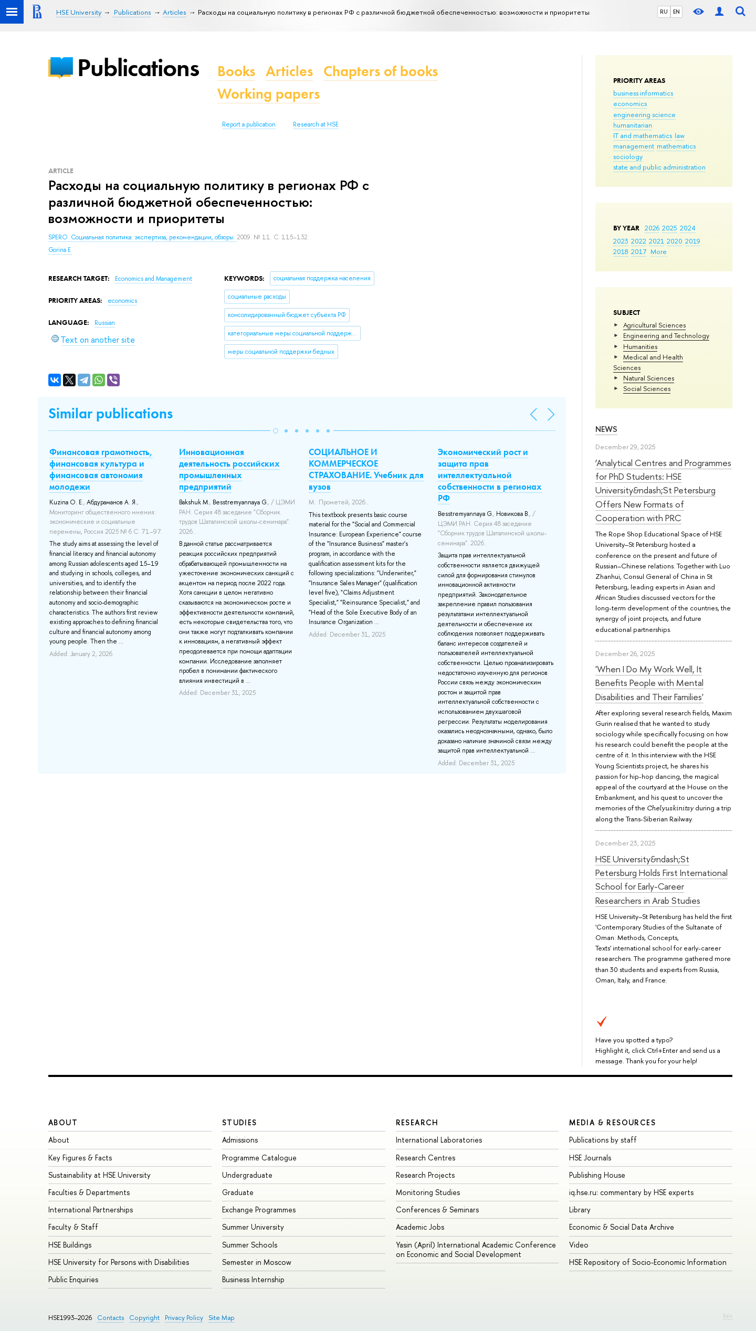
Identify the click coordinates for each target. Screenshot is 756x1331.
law (680, 135)
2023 (620, 241)
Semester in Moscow (256, 1262)
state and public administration (659, 167)
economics (630, 103)
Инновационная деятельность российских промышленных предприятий (229, 469)
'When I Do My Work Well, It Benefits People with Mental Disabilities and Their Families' (649, 683)
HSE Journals (590, 1158)
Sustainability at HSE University (99, 1175)
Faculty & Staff (73, 1227)
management (633, 146)
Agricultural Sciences (654, 325)
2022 (638, 241)
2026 (652, 228)
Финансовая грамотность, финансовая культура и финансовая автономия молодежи (101, 469)
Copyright (144, 1317)
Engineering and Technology (666, 335)
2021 (656, 241)
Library (580, 1209)
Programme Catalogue (259, 1158)
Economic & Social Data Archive (621, 1227)
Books (236, 71)
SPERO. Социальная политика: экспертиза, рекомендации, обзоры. (142, 237)
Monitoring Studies (428, 1192)
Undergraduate (247, 1175)
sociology (628, 156)
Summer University (253, 1227)
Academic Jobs (420, 1227)
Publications (138, 67)
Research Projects (425, 1175)
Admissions (240, 1140)
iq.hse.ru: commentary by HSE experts (631, 1192)
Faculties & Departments (89, 1192)
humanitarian (632, 125)
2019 (692, 241)
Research (417, 1122)
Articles (289, 71)
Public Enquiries (73, 1279)
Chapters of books (380, 71)
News (606, 429)
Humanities (640, 346)
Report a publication (249, 124)
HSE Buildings (69, 1245)
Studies (239, 1122)
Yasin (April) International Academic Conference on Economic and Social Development (476, 1249)
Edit (727, 1315)
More (658, 251)
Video (579, 1245)
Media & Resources (612, 1122)
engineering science (644, 114)
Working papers (268, 93)
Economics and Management (153, 278)
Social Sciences (646, 388)
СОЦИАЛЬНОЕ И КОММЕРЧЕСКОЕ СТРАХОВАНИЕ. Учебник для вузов (366, 469)
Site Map (221, 1317)
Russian (104, 323)
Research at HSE (316, 124)
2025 (669, 228)
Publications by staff (603, 1140)
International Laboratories (439, 1140)
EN (676, 11)
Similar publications (110, 413)
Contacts (110, 1317)
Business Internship (253, 1279)
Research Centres (425, 1158)
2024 (688, 228)
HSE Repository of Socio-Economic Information (648, 1262)
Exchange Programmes (259, 1209)
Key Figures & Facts (80, 1158)
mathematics (676, 146)
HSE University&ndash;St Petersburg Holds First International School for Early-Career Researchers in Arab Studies (661, 879)
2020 (674, 241)
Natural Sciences (648, 378)
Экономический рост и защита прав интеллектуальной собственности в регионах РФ (490, 475)
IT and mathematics (642, 135)
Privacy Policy (184, 1317)
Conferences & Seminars (437, 1209)
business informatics (643, 93)
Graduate (238, 1192)
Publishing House (597, 1175)
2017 (638, 251)
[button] (275, 431)
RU (664, 11)
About (63, 1122)
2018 (620, 251)
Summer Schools (249, 1245)
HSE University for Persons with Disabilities (118, 1262)
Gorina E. (60, 250)
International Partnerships (90, 1209)
